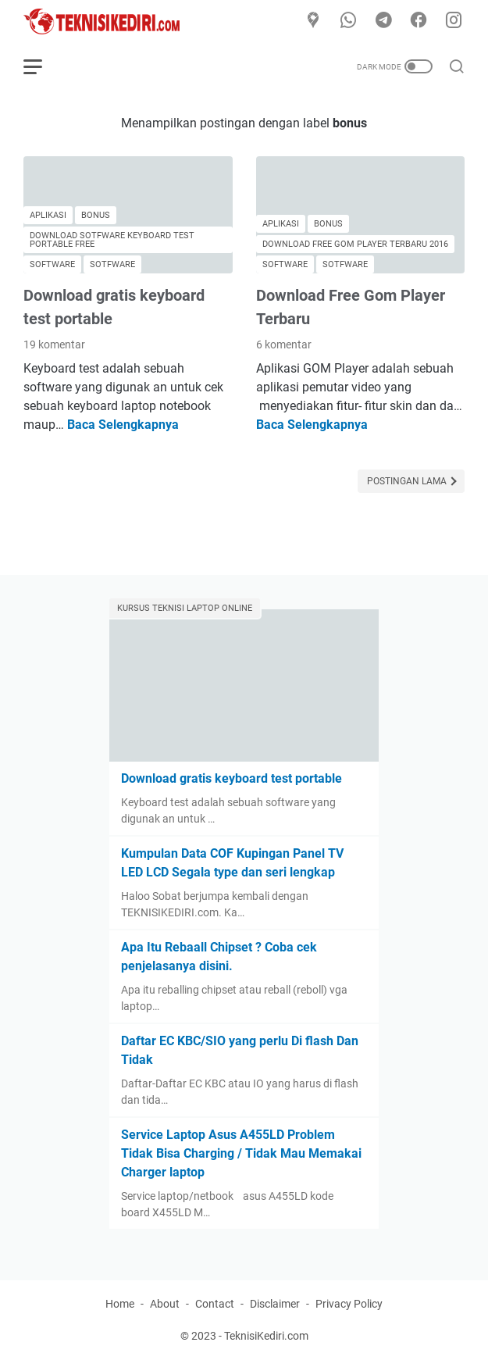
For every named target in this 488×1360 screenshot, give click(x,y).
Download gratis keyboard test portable (231, 778)
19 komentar (54, 344)
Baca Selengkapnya (123, 424)
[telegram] (383, 21)
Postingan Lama (408, 481)
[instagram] (454, 21)
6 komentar (284, 344)
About (165, 1304)
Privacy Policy (349, 1304)
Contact (214, 1304)
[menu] (42, 66)
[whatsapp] (348, 21)
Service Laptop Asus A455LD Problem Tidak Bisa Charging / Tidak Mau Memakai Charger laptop (241, 1153)
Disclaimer (275, 1304)
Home (119, 1304)
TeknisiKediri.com (266, 1336)
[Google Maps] (313, 21)
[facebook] (418, 21)
